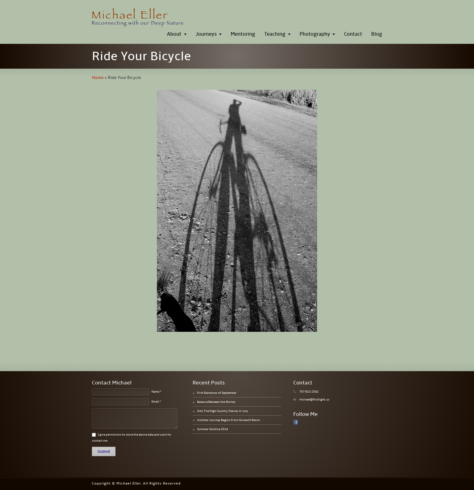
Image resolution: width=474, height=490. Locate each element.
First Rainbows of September (216, 393)
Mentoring (243, 34)
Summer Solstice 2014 (212, 429)
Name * (156, 392)
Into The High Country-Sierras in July (222, 411)
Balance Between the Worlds (216, 402)
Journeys (206, 34)
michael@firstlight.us (314, 399)
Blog (376, 34)
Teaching (274, 34)
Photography (315, 34)
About (174, 34)
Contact (353, 34)
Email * (156, 401)
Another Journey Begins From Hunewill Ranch (228, 420)
